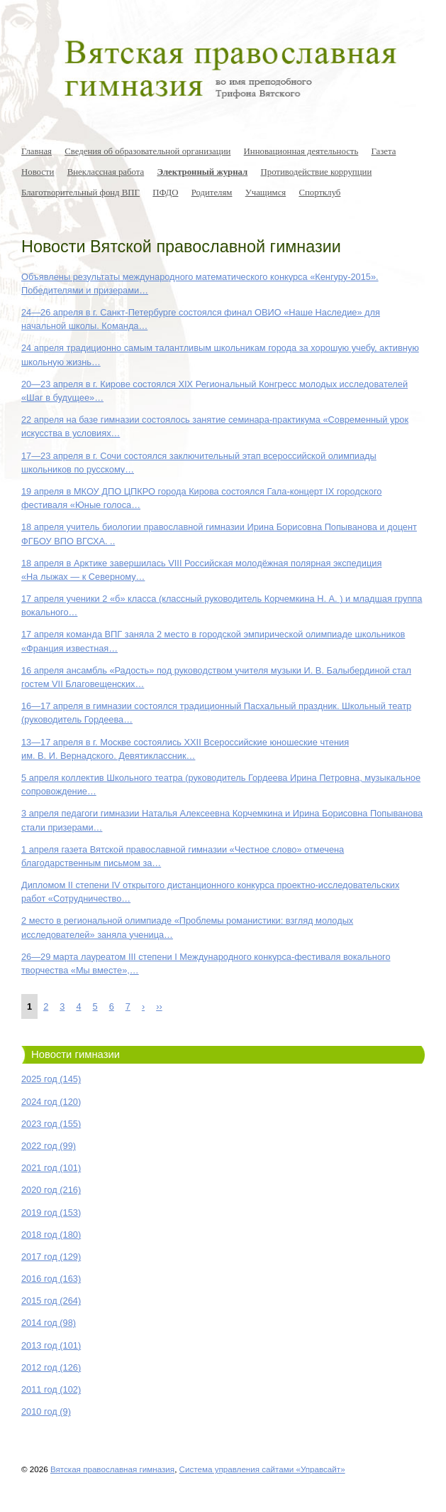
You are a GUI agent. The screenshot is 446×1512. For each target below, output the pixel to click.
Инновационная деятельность (301, 151)
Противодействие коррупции (316, 172)
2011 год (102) (51, 1389)
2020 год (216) (51, 1189)
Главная (36, 151)
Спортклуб (319, 193)
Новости (37, 172)
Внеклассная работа (106, 172)
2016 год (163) (51, 1278)
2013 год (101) (51, 1345)
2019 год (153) (51, 1212)
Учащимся (265, 193)
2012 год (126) (51, 1367)
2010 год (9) (46, 1411)
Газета (383, 151)
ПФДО (165, 193)
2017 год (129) (51, 1256)
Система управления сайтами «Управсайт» (262, 1469)
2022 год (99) (48, 1145)
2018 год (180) (51, 1234)
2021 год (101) (51, 1167)
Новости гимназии (75, 1054)
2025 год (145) (51, 1079)
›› (159, 1006)
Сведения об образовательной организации (147, 151)
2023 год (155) (51, 1123)
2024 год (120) (51, 1101)
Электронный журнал (202, 172)
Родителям (212, 193)
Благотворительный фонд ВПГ (80, 193)
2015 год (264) (51, 1300)
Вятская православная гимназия (112, 1469)
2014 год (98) (48, 1322)
